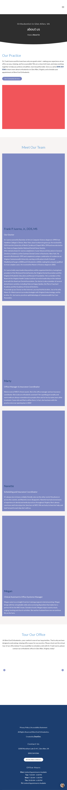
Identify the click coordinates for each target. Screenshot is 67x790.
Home (29, 35)
